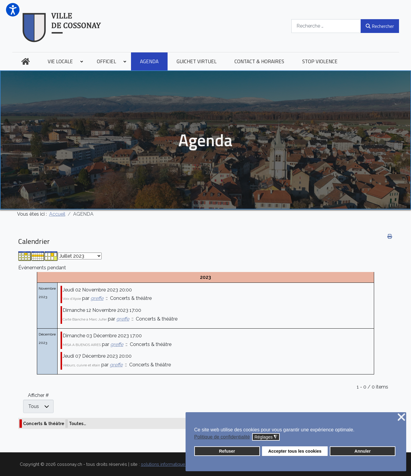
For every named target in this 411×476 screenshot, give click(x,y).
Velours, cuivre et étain (81, 365)
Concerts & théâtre (43, 423)
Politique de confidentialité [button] (222, 436)
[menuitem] (25, 61)
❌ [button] (401, 417)
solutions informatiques (164, 464)
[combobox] (326, 26)
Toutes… (77, 423)
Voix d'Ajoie (72, 299)
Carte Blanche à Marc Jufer (85, 319)
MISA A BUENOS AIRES (82, 345)
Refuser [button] (227, 451)
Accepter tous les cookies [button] (295, 451)
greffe (97, 298)
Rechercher (380, 26)
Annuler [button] (362, 451)
